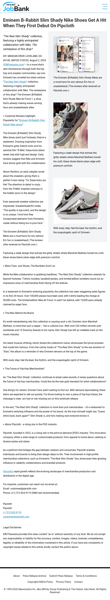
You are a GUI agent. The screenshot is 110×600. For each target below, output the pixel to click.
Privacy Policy (63, 581)
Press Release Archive (34, 575)
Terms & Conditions (86, 575)
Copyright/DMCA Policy (40, 581)
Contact (78, 581)
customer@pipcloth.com (16, 516)
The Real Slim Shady (15, 81)
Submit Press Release (61, 575)
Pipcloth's (8, 471)
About (16, 575)
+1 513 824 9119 (12, 512)
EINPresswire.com (13, 64)
